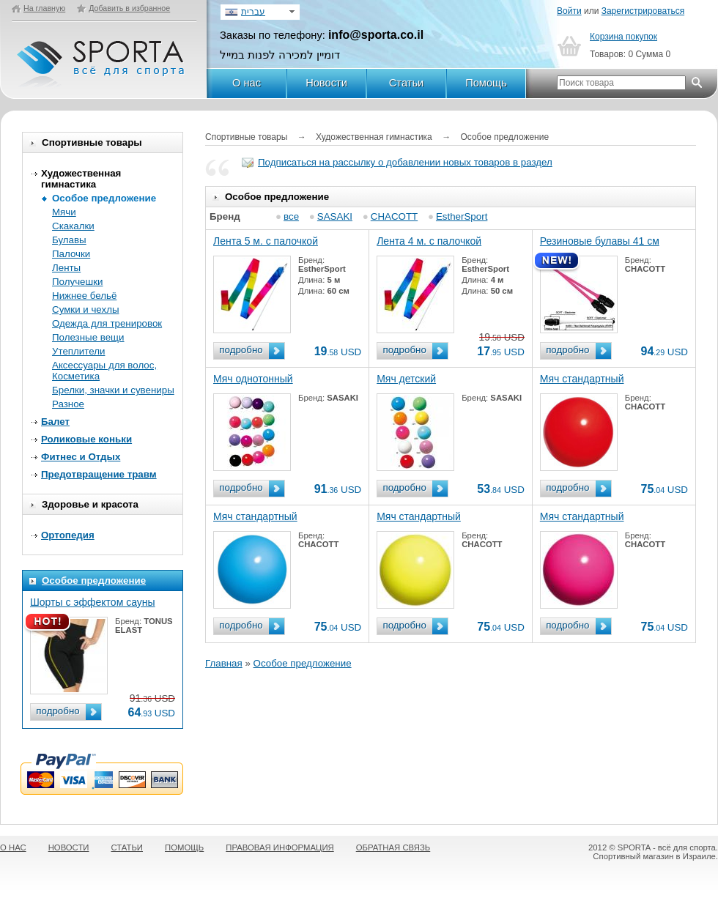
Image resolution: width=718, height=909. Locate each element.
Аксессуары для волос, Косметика (104, 371)
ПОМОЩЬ (184, 847)
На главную (44, 8)
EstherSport (461, 216)
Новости (326, 83)
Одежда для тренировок (107, 323)
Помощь (486, 83)
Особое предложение (104, 198)
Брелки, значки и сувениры (113, 390)
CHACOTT (394, 216)
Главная (224, 663)
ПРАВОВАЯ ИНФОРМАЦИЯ (279, 847)
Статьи (406, 83)
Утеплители (78, 351)
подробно (57, 710)
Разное (68, 403)
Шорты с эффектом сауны (92, 602)
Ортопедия (68, 535)
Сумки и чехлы (85, 309)
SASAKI (334, 216)
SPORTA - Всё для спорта (101, 57)
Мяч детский (406, 379)
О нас (246, 83)
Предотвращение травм (99, 474)
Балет (55, 421)
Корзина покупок (623, 36)
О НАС (13, 847)
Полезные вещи (88, 337)
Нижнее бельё (84, 295)
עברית (253, 12)
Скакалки (73, 225)
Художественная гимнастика (81, 179)
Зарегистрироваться (643, 11)
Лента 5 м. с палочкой (265, 241)
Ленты (66, 267)
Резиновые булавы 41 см (599, 241)
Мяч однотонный (253, 379)
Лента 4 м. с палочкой (429, 241)
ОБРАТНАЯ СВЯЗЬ (393, 847)
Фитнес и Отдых (80, 456)
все (291, 216)
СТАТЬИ (127, 847)
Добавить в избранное (129, 8)
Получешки (77, 281)
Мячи (64, 212)
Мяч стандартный (582, 379)
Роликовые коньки (86, 439)
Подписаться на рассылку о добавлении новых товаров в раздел (405, 162)
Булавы (69, 239)
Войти (569, 11)
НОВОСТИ (68, 847)
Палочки (71, 253)
